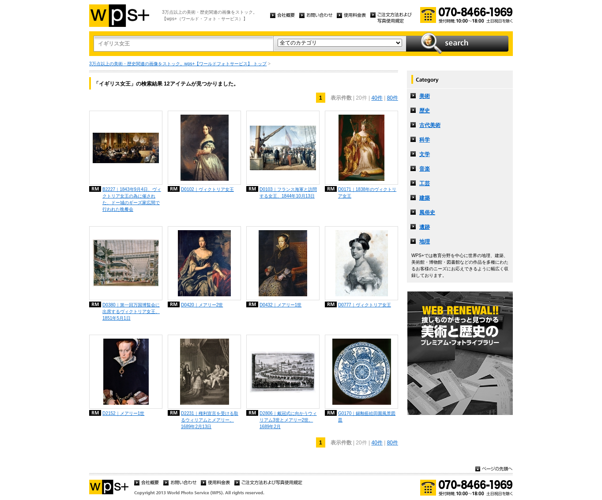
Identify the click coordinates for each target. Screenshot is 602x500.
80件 (392, 98)
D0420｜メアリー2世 (202, 304)
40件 (376, 98)
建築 (424, 198)
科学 (424, 140)
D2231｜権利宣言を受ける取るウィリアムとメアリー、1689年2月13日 (209, 420)
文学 (424, 154)
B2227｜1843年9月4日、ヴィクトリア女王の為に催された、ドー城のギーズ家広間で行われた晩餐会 (131, 199)
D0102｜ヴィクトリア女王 (207, 189)
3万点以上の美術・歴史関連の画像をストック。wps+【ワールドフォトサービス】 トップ (178, 63)
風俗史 (427, 212)
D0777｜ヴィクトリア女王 (364, 304)
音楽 (424, 169)
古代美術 (429, 125)
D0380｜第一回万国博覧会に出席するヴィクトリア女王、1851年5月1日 (131, 311)
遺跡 (424, 227)
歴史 (424, 111)
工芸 (424, 183)
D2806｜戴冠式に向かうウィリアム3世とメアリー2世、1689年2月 (288, 420)
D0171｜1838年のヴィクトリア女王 (367, 192)
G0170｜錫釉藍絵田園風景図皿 (366, 416)
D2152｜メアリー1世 (123, 413)
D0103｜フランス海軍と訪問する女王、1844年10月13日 (288, 192)
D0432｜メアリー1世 (280, 304)
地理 (424, 242)
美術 (424, 96)
